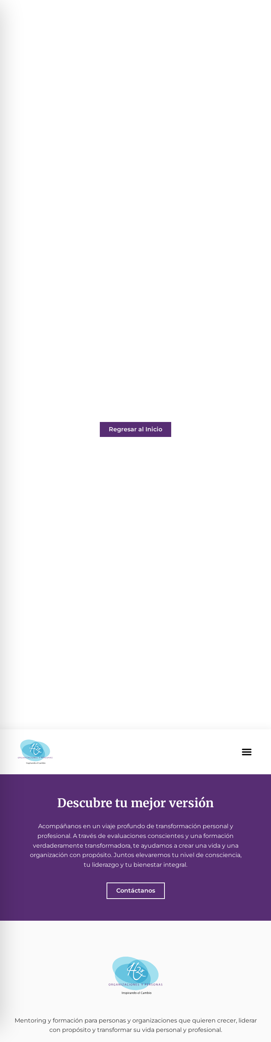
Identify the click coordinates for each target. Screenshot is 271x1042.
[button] (247, 752)
